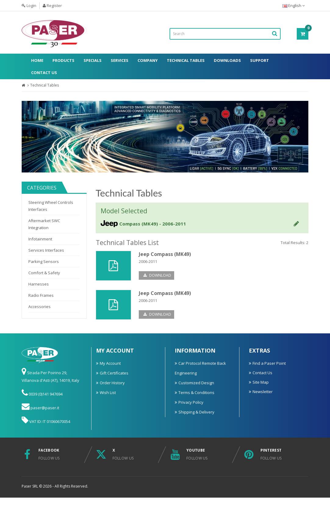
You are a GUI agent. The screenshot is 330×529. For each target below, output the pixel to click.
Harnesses (38, 284)
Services (119, 60)
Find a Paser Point (269, 363)
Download (157, 275)
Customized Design (196, 382)
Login (29, 5)
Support (259, 60)
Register (52, 5)
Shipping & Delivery (196, 412)
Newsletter (263, 391)
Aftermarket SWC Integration (44, 224)
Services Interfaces (46, 250)
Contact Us (44, 72)
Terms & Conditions (196, 392)
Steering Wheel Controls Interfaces (50, 206)
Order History (112, 382)
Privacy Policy (190, 402)
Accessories (39, 306)
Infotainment (40, 239)
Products (63, 60)
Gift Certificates (114, 373)
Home (37, 60)
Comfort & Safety (44, 272)
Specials (93, 60)
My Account (110, 363)
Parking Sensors (43, 261)
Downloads (227, 60)
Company (148, 60)
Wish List (108, 392)
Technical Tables (186, 60)
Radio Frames (41, 295)
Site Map (261, 382)
